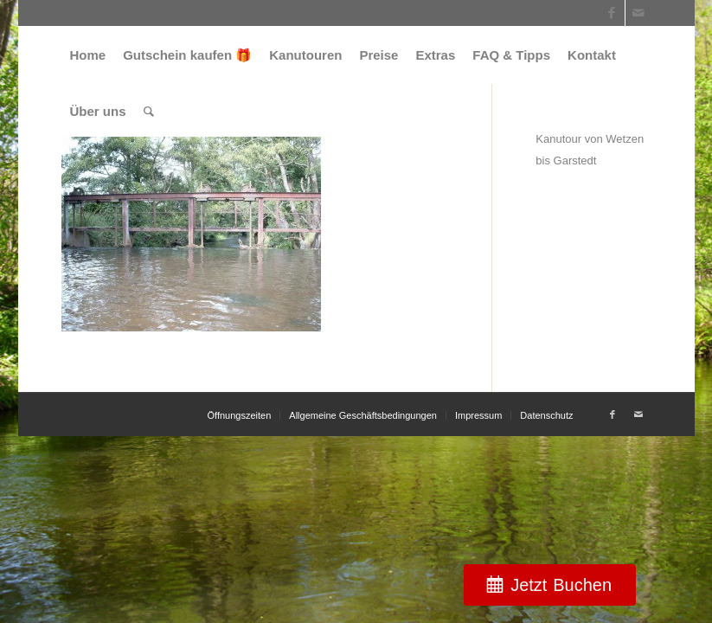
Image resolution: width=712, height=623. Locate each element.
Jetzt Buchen (561, 584)
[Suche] (149, 111)
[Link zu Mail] (638, 13)
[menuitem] (88, 55)
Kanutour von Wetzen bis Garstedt (590, 149)
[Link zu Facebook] (612, 13)
